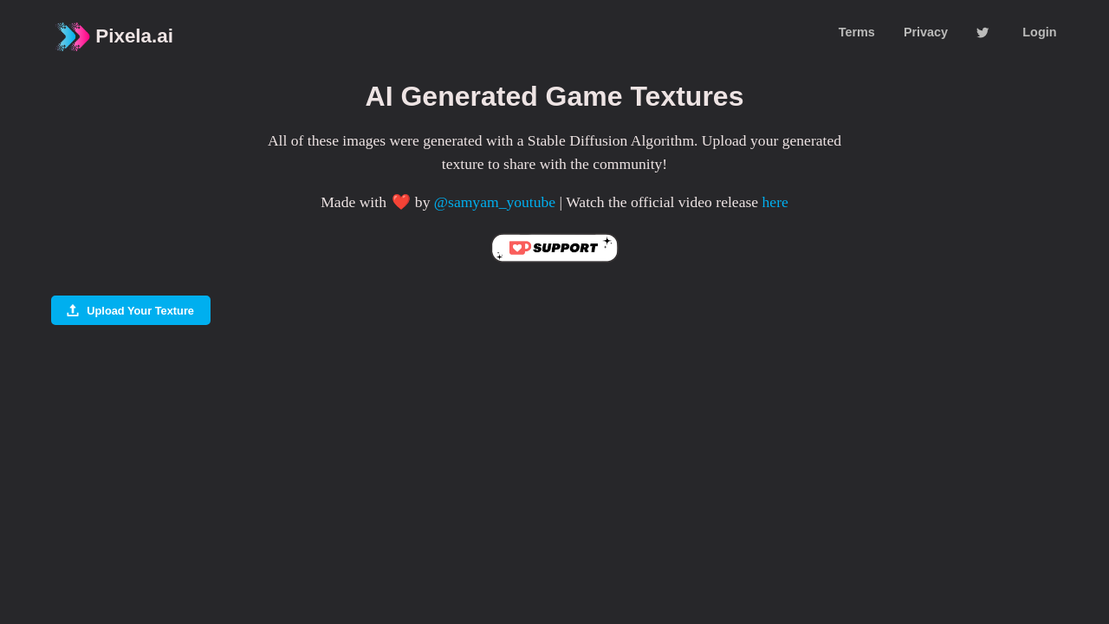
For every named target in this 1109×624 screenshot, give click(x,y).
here (775, 202)
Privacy (926, 32)
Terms (857, 32)
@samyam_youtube (494, 202)
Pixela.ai (113, 36)
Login (1039, 32)
